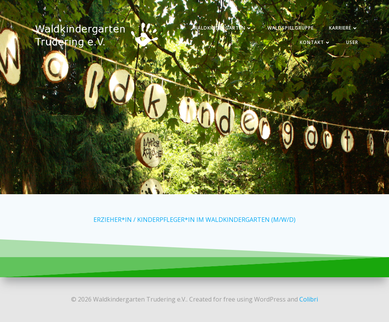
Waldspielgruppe (290, 28)
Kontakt (315, 42)
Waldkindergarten (222, 28)
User (352, 42)
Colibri (308, 299)
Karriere (343, 28)
